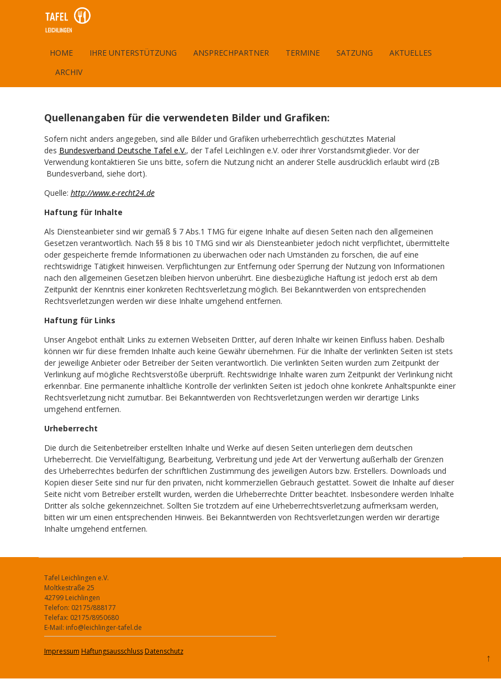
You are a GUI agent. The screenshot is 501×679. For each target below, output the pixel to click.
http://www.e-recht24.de (113, 193)
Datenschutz (164, 651)
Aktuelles (410, 52)
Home (61, 52)
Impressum (62, 651)
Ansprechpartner (231, 52)
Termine (303, 52)
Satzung (354, 52)
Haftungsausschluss (112, 651)
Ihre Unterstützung (133, 52)
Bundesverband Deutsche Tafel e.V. (122, 150)
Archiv (68, 72)
